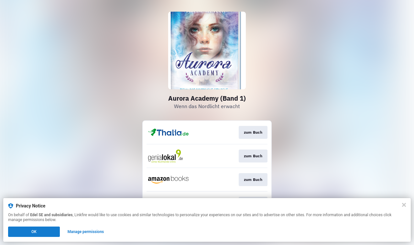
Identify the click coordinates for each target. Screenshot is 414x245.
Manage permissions (86, 231)
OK (34, 231)
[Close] (404, 205)
